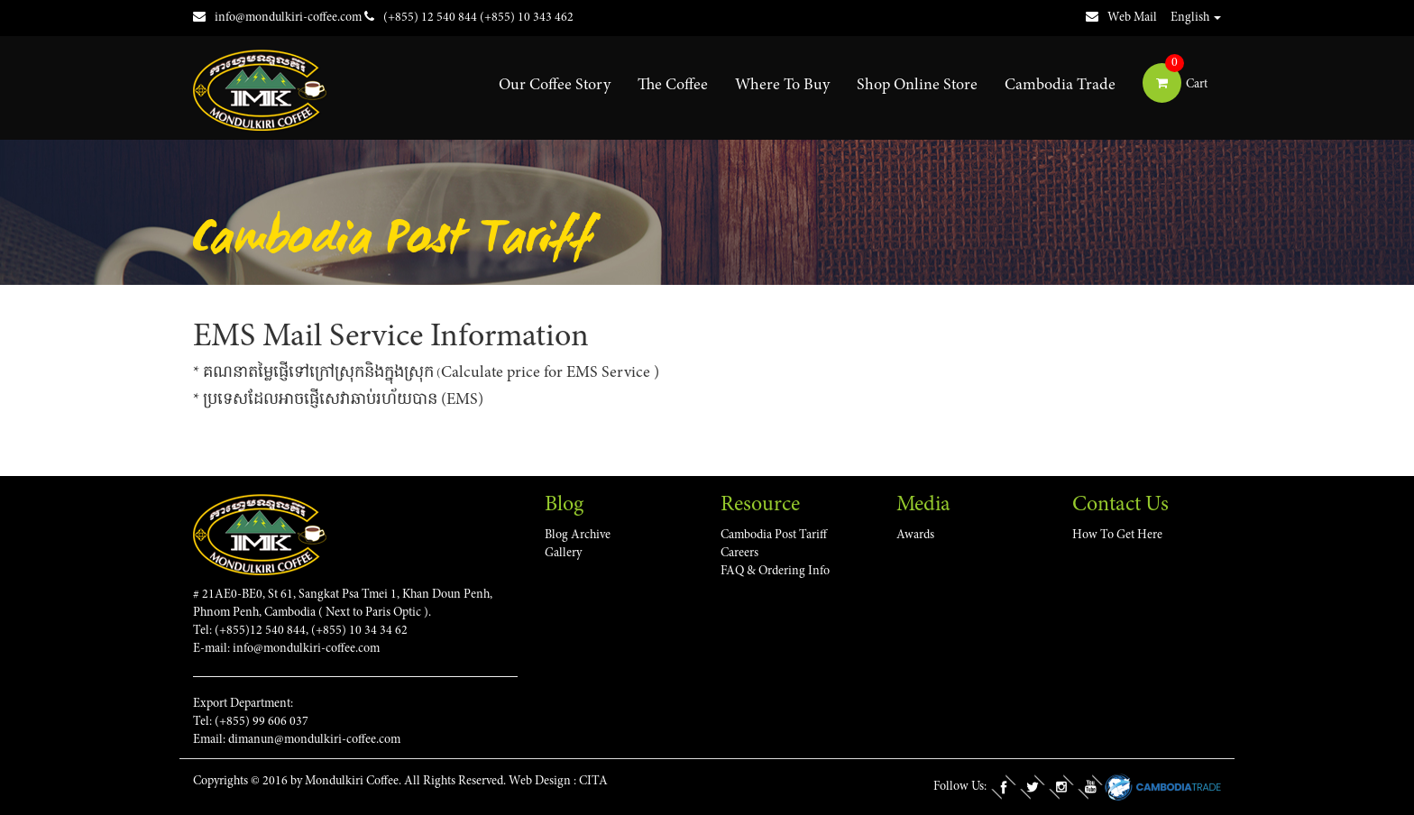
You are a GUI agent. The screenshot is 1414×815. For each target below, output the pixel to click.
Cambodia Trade (1060, 86)
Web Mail (1121, 18)
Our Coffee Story (555, 86)
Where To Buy (782, 86)
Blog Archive (578, 535)
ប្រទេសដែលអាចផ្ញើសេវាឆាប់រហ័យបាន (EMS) (343, 400)
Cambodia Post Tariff (774, 535)
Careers (739, 553)
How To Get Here (1117, 535)
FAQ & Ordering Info (775, 571)
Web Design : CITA (558, 781)
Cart (1175, 84)
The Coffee (673, 86)
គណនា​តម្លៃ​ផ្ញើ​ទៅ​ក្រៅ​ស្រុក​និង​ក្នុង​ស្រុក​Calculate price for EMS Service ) (431, 373)
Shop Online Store (917, 86)
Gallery (563, 553)
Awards (915, 535)
